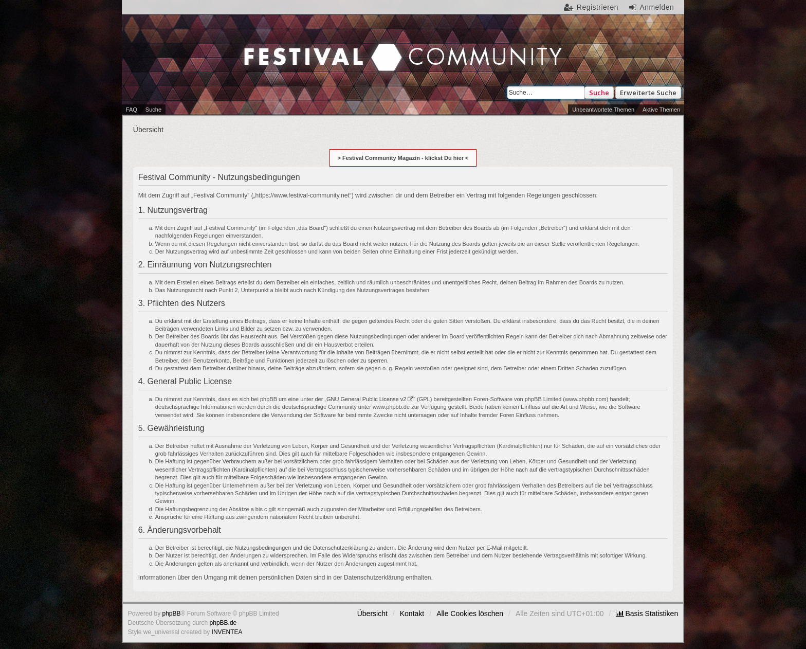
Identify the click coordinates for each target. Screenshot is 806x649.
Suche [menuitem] (153, 109)
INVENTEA (227, 632)
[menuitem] (647, 613)
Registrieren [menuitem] (597, 7)
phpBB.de (223, 622)
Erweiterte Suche (648, 92)
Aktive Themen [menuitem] (661, 109)
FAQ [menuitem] (131, 109)
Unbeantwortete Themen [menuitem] (603, 109)
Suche (599, 92)
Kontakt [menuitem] (412, 613)
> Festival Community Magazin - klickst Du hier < (403, 158)
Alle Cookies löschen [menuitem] (469, 613)
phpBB (171, 613)
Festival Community (315, 46)
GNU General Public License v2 (366, 399)
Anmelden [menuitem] (656, 7)
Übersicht (372, 613)
